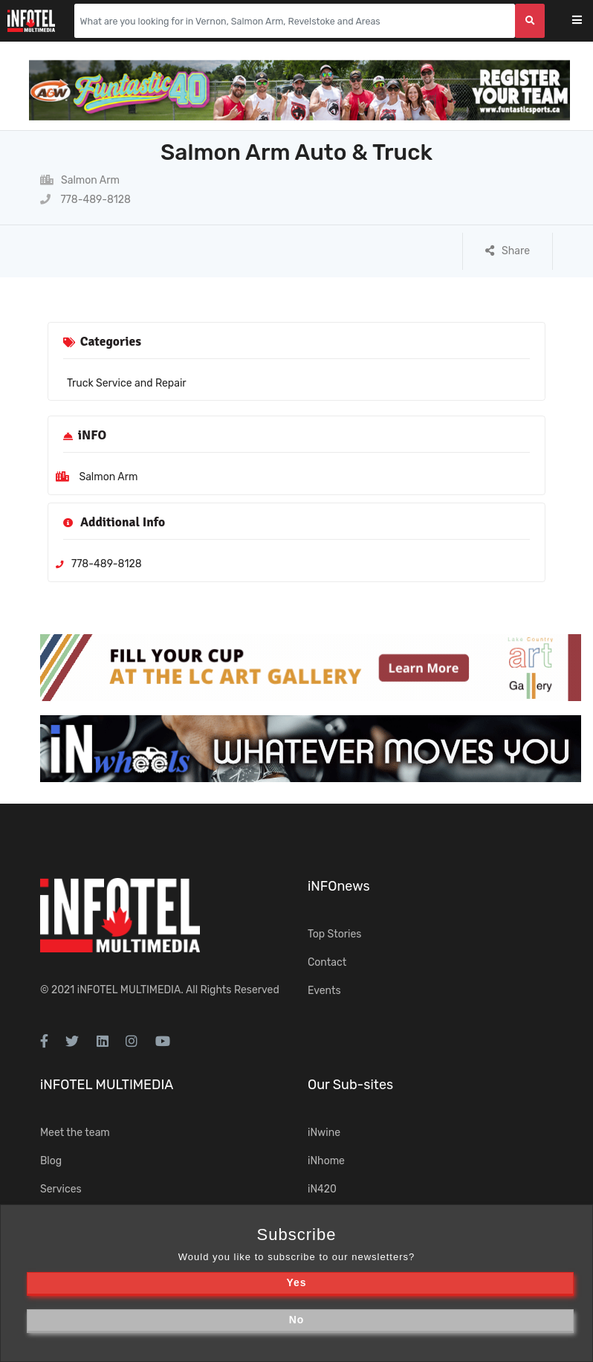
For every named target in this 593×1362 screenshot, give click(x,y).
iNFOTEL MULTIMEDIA (129, 990)
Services (61, 1189)
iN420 (322, 1189)
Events (324, 990)
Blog (51, 1161)
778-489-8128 (85, 199)
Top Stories (334, 934)
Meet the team (75, 1132)
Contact (327, 962)
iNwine (324, 1132)
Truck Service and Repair (127, 383)
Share (507, 251)
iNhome (326, 1161)
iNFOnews (339, 886)
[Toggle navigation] (586, 21)
